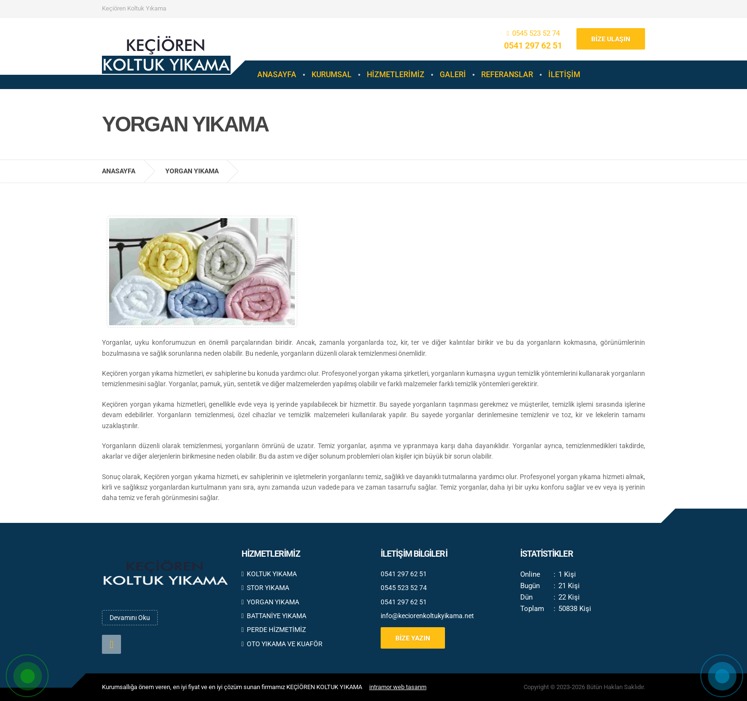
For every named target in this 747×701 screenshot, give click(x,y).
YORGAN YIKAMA (270, 602)
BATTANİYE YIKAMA (274, 616)
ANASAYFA (276, 74)
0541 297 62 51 (533, 45)
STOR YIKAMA (265, 587)
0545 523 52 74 (536, 33)
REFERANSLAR (507, 74)
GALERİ (453, 74)
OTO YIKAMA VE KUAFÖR (282, 644)
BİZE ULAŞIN (610, 39)
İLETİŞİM (564, 74)
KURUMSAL (332, 74)
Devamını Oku (130, 617)
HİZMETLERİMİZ (395, 74)
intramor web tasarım (397, 687)
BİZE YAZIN (412, 638)
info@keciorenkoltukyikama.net (427, 616)
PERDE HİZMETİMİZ (274, 629)
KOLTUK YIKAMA (269, 574)
